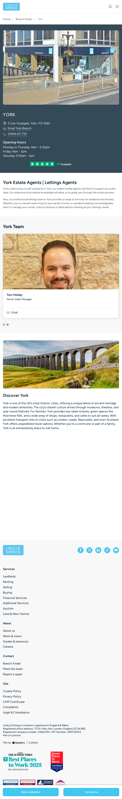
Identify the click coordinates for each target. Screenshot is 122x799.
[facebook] (80, 550)
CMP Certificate (14, 702)
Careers (8, 646)
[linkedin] (98, 550)
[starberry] (18, 742)
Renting (8, 582)
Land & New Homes (16, 614)
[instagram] (89, 550)
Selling (7, 587)
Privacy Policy (12, 696)
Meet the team (13, 669)
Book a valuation (30, 792)
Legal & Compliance (16, 712)
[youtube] (116, 550)
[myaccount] (110, 6)
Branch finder (12, 663)
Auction (8, 608)
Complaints (10, 707)
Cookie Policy (12, 691)
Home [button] (6, 19)
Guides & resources (15, 641)
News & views (12, 636)
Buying (7, 592)
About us (9, 630)
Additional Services (16, 603)
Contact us (91, 792)
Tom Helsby (14, 295)
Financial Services (15, 598)
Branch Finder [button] (24, 19)
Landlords (9, 576)
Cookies (33, 742)
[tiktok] (107, 550)
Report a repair (12, 674)
